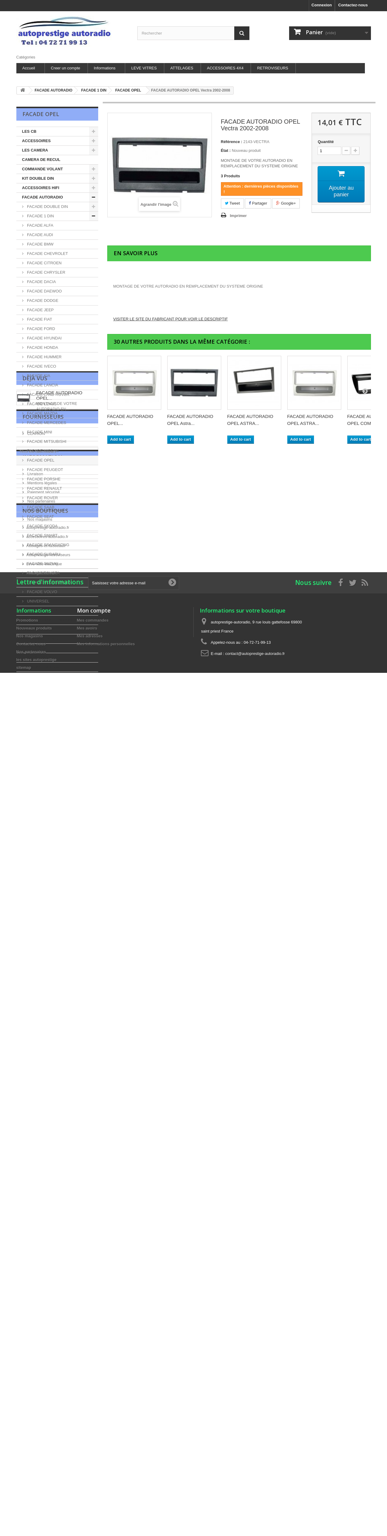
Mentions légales (41, 818)
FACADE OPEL (40, 460)
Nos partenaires (40, 837)
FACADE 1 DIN (40, 216)
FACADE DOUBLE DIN (47, 206)
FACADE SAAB (40, 507)
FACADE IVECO (41, 366)
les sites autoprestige (45, 846)
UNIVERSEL (37, 601)
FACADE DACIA (41, 281)
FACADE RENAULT (44, 488)
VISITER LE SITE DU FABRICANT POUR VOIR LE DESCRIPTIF (170, 319)
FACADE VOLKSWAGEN (49, 582)
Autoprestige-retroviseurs (48, 918)
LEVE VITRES (144, 68)
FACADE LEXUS (41, 404)
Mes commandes (93, 1013)
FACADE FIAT (39, 319)
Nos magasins (39, 855)
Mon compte (94, 1003)
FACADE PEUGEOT (44, 469)
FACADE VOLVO (41, 591)
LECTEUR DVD (36, 648)
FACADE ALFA (39, 225)
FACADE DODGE (42, 300)
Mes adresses (90, 1029)
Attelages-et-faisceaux (45, 909)
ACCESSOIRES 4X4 (225, 68)
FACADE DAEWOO (44, 291)
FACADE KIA (38, 375)
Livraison (34, 809)
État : (226, 150)
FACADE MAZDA (42, 413)
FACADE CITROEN (44, 263)
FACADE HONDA (42, 347)
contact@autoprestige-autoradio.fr (255, 1046)
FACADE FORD (40, 328)
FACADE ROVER (42, 498)
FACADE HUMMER (44, 357)
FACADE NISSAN (42, 451)
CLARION (35, 757)
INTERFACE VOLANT (42, 667)
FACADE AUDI (39, 234)
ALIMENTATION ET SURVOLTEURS (55, 620)
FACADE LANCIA (42, 385)
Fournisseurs (43, 742)
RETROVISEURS (272, 68)
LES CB (29, 131)
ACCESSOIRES (36, 141)
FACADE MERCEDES (46, 422)
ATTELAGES (181, 68)
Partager (258, 203)
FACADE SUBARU (43, 554)
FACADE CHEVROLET (47, 253)
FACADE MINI (39, 432)
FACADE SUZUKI (42, 563)
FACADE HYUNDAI (44, 338)
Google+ (286, 203)
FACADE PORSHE (43, 479)
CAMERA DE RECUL (41, 159)
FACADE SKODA (42, 526)
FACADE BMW (40, 244)
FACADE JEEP (40, 310)
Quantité (326, 141)
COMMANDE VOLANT (42, 169)
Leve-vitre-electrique (44, 927)
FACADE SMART (42, 535)
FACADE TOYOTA (43, 573)
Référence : (231, 141)
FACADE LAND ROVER (48, 394)
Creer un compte (65, 68)
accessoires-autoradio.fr (47, 899)
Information (42, 795)
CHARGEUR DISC (38, 629)
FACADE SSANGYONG (47, 545)
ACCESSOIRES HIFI (40, 187)
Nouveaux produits (34, 1021)
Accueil (28, 68)
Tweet (232, 203)
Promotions (27, 1013)
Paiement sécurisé (43, 828)
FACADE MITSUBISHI (46, 441)
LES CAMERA (35, 150)
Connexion (322, 5)
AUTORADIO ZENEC (41, 638)
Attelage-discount (41, 936)
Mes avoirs (87, 1021)
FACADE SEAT (40, 516)
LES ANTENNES (37, 657)
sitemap (23, 1060)
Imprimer (238, 215)
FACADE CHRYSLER (45, 272)
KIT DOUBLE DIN (38, 178)
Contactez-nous (353, 5)
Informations (105, 68)
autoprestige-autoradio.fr (47, 890)
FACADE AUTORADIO (42, 197)
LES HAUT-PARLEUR (42, 610)
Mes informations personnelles (106, 1036)
